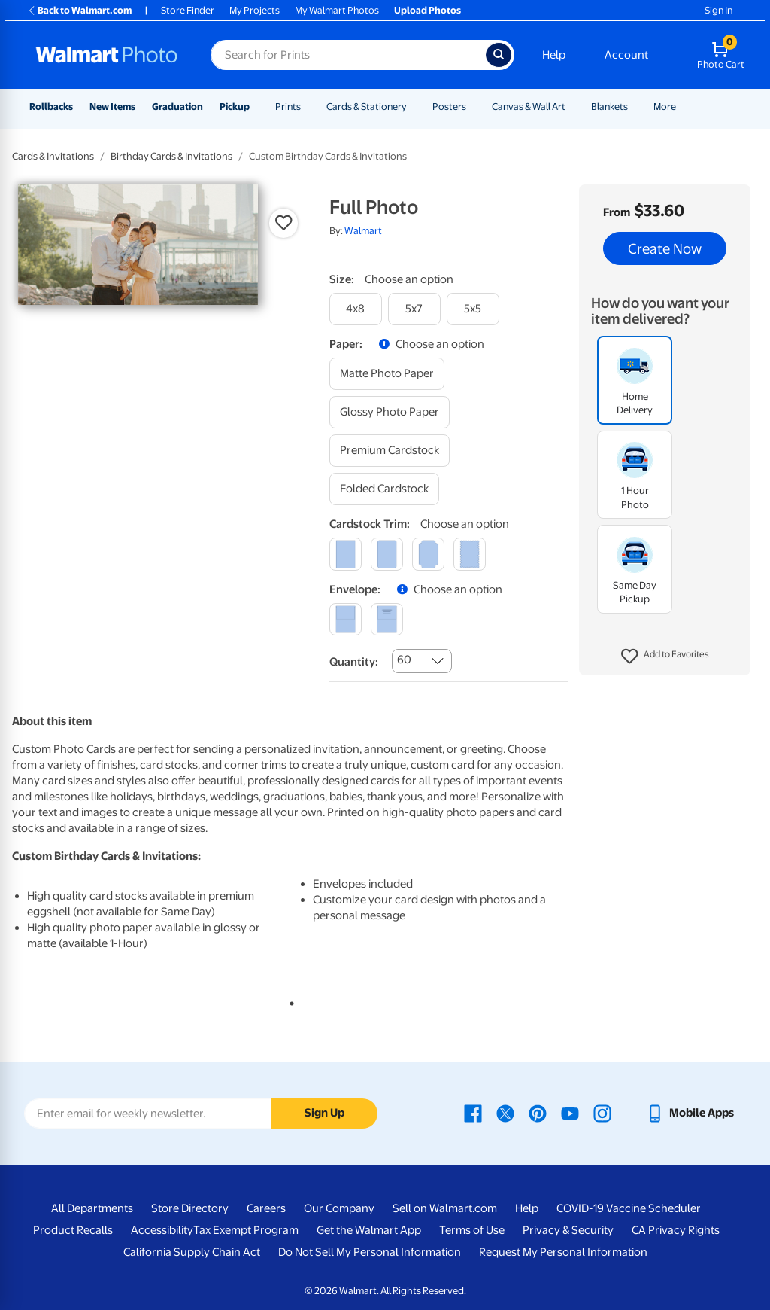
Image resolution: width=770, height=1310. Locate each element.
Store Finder (187, 10)
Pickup (235, 106)
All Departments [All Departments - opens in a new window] (92, 1208)
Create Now (665, 248)
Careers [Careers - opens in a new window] (266, 1208)
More (664, 106)
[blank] (345, 619)
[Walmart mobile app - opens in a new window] (690, 1113)
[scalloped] (469, 554)
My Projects (254, 10)
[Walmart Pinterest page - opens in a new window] (538, 1113)
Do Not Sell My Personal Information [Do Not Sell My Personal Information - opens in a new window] (369, 1252)
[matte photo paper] (386, 374)
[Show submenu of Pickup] (256, 106)
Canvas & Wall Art (528, 106)
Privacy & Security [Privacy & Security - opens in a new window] (568, 1230)
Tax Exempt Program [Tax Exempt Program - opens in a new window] (246, 1230)
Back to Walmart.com (79, 10)
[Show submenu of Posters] (472, 106)
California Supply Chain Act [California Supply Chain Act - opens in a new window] (191, 1252)
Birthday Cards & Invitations (171, 156)
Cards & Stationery (366, 106)
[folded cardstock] (384, 489)
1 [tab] (288, 1000)
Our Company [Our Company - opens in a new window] (339, 1208)
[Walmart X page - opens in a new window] (505, 1113)
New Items (112, 106)
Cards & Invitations (53, 156)
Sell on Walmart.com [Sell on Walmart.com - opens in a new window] (445, 1208)
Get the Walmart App (369, 1230)
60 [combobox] (404, 659)
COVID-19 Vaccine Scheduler (628, 1208)
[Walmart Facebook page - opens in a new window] (473, 1113)
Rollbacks (51, 106)
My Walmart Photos (337, 10)
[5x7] (414, 309)
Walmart (363, 230)
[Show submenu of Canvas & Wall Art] (572, 106)
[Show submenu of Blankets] (634, 106)
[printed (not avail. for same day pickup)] (387, 619)
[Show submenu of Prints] (307, 106)
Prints (288, 106)
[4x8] (355, 309)
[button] (665, 656)
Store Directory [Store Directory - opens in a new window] (190, 1208)
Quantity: (353, 662)
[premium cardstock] (389, 450)
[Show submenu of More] (682, 106)
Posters (449, 106)
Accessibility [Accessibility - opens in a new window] (162, 1230)
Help (553, 55)
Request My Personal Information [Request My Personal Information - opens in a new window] (563, 1252)
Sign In (718, 10)
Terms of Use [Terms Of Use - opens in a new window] (472, 1230)
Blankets (609, 106)
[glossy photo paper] (389, 412)
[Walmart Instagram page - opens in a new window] (602, 1113)
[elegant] (428, 554)
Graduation (177, 106)
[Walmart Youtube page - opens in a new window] (570, 1113)
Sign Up (324, 1113)
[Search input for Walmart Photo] (348, 55)
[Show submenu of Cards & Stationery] (413, 106)
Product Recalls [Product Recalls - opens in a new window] (73, 1230)
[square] (345, 554)
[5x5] (473, 309)
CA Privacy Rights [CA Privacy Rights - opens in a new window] (676, 1230)
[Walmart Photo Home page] (107, 55)
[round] (387, 554)
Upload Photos (427, 10)
